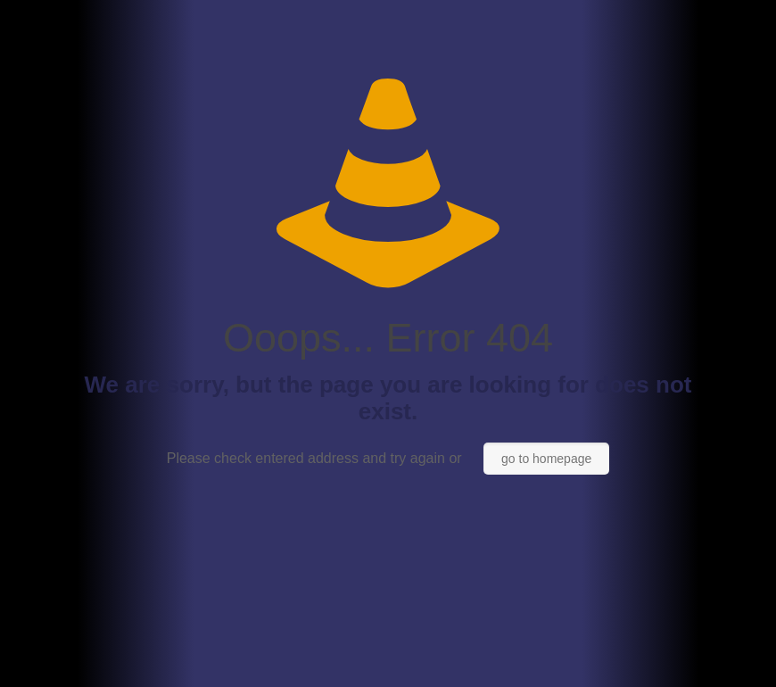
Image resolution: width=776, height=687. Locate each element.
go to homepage (546, 458)
